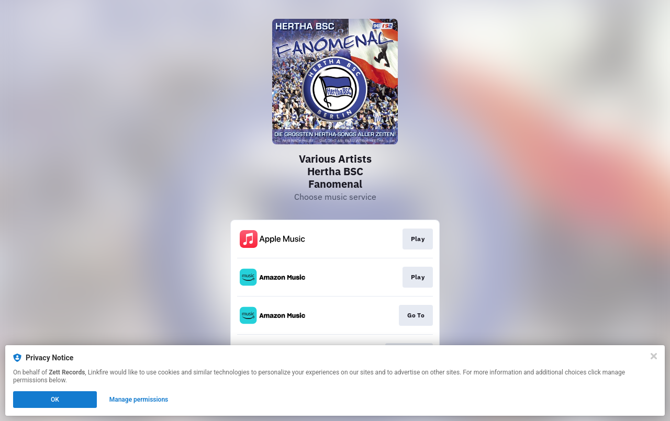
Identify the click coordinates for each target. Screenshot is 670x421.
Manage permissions (139, 399)
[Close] (653, 356)
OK (55, 399)
